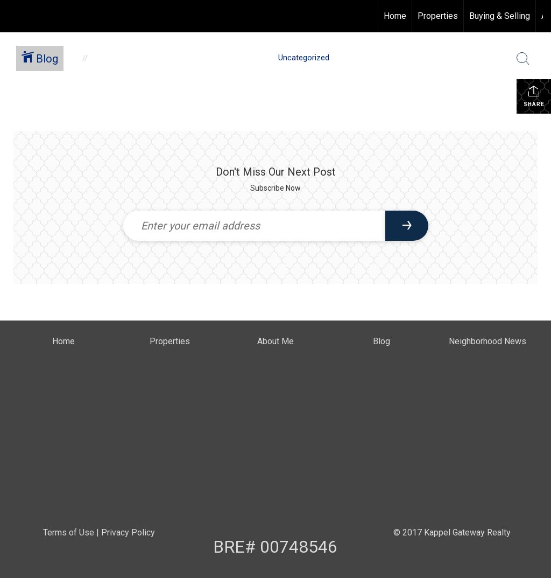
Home (395, 16)
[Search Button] (523, 58)
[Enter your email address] (254, 226)
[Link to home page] (13, 16)
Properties (438, 16)
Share (534, 96)
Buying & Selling (499, 16)
